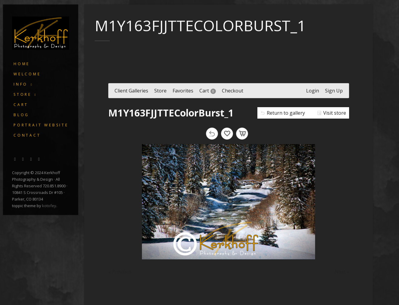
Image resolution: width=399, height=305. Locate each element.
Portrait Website (41, 125)
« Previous (120, 271)
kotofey (49, 205)
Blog (21, 114)
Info (21, 84)
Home (22, 63)
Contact (27, 135)
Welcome (27, 74)
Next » (342, 271)
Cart (21, 104)
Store (23, 94)
